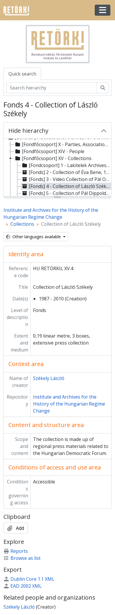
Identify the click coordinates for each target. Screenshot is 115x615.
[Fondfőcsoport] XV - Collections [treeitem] (53, 158)
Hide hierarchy (28, 131)
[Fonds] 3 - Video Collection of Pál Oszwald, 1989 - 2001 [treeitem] (66, 179)
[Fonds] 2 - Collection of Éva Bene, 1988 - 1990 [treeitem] (66, 172)
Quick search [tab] (22, 74)
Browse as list (22, 558)
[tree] (57, 168)
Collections (22, 224)
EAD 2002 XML (22, 586)
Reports (15, 551)
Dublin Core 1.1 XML (28, 579)
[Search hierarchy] (51, 87)
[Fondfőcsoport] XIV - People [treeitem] (49, 151)
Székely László (48, 378)
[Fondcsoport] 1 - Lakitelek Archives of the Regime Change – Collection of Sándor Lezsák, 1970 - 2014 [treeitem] (66, 165)
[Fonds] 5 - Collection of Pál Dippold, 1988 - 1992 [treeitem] (66, 193)
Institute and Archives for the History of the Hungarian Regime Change (69, 404)
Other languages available (34, 236)
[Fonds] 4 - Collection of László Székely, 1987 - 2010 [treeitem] (66, 186)
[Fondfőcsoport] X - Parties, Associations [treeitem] (62, 144)
